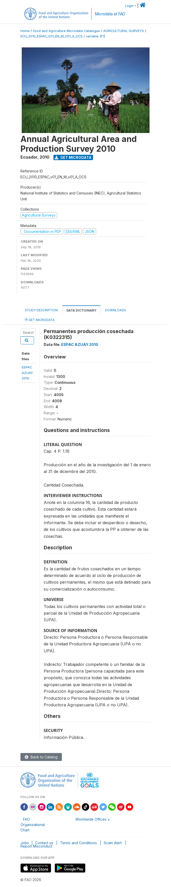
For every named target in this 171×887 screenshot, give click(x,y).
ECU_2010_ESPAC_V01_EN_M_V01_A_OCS (51, 36)
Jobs (24, 843)
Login (129, 6)
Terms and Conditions (78, 843)
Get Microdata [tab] (39, 319)
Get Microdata (73, 157)
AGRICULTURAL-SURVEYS (123, 31)
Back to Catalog (41, 757)
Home (25, 31)
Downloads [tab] (115, 310)
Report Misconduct (36, 846)
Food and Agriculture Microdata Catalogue (66, 31)
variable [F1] (95, 36)
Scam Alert (113, 843)
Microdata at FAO (110, 14)
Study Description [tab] (41, 310)
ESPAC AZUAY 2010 (79, 344)
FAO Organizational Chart (32, 824)
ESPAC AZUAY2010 (27, 372)
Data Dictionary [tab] (81, 310)
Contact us (44, 843)
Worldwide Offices (91, 819)
